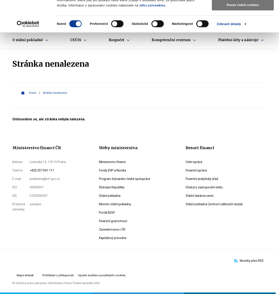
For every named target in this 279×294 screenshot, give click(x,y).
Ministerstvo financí (112, 162)
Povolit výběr (243, 23)
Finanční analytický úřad (202, 179)
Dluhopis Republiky (112, 187)
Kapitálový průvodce (113, 238)
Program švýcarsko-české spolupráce (124, 179)
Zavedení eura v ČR (112, 229)
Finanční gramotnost (113, 221)
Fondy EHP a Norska (112, 170)
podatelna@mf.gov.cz (45, 179)
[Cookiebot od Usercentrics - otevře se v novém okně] (28, 55)
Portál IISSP (107, 212)
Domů (32, 93)
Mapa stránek (25, 275)
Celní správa (194, 162)
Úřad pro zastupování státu (204, 187)
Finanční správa (196, 170)
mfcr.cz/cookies (152, 36)
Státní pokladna (109, 195)
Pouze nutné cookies (243, 36)
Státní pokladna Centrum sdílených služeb (214, 204)
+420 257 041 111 (42, 170)
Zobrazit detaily (229, 55)
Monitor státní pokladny (115, 204)
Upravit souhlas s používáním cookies (101, 275)
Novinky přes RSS (249, 260)
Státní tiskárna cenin (200, 195)
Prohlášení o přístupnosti (58, 275)
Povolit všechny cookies (243, 11)
